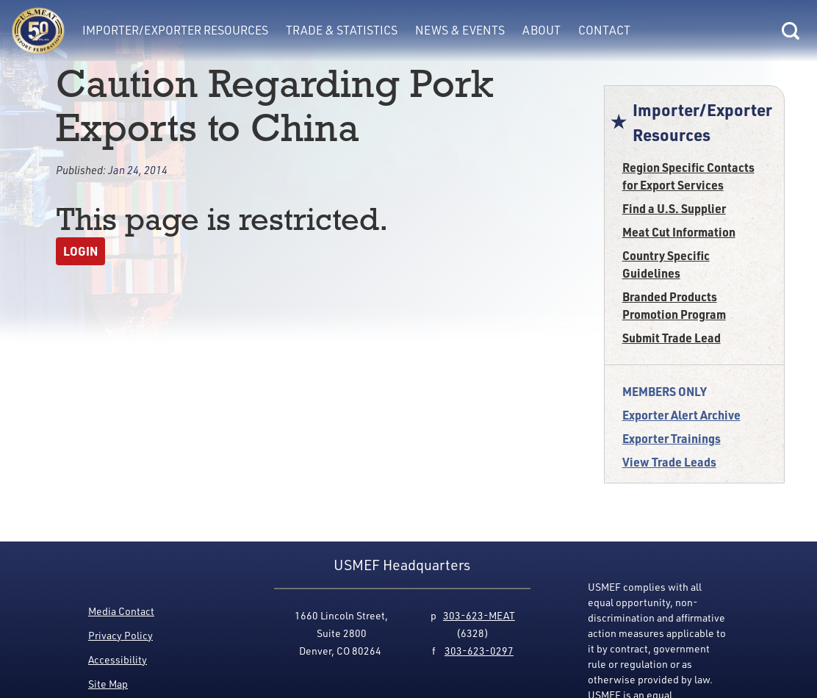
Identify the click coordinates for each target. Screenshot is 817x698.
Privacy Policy (120, 635)
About (541, 30)
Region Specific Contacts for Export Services (688, 176)
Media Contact (121, 611)
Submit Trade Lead (671, 337)
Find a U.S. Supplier (674, 208)
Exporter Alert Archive (681, 414)
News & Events (460, 30)
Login (80, 251)
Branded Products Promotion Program (674, 305)
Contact (604, 30)
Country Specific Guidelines (666, 264)
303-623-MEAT (479, 615)
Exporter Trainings (671, 438)
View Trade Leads (669, 461)
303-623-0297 (479, 650)
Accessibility (117, 659)
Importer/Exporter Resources (175, 30)
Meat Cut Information (678, 232)
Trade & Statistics (341, 30)
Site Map (108, 683)
